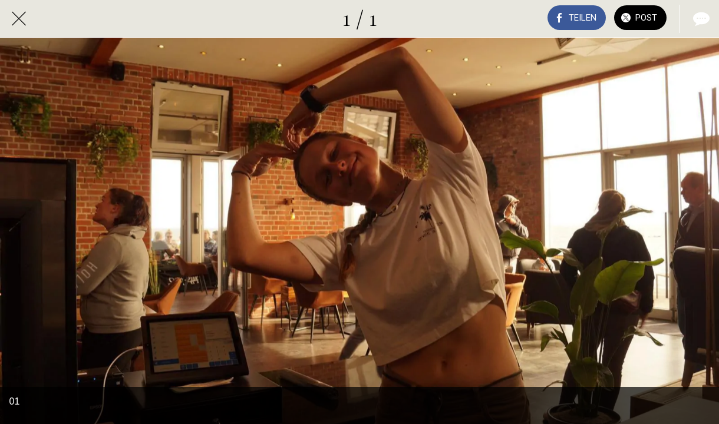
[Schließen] (19, 19)
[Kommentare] (700, 19)
